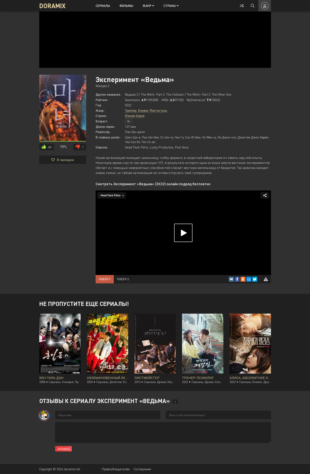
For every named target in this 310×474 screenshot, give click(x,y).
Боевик (143, 110)
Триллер (131, 110)
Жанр (148, 6)
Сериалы (103, 6)
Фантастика (158, 110)
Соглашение (142, 469)
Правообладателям (116, 469)
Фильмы (126, 6)
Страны (170, 6)
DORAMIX (52, 5)
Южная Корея (134, 116)
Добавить (63, 448)
